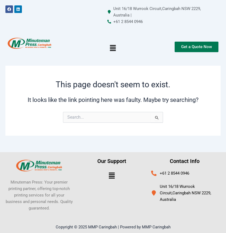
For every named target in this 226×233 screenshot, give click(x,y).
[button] (113, 48)
